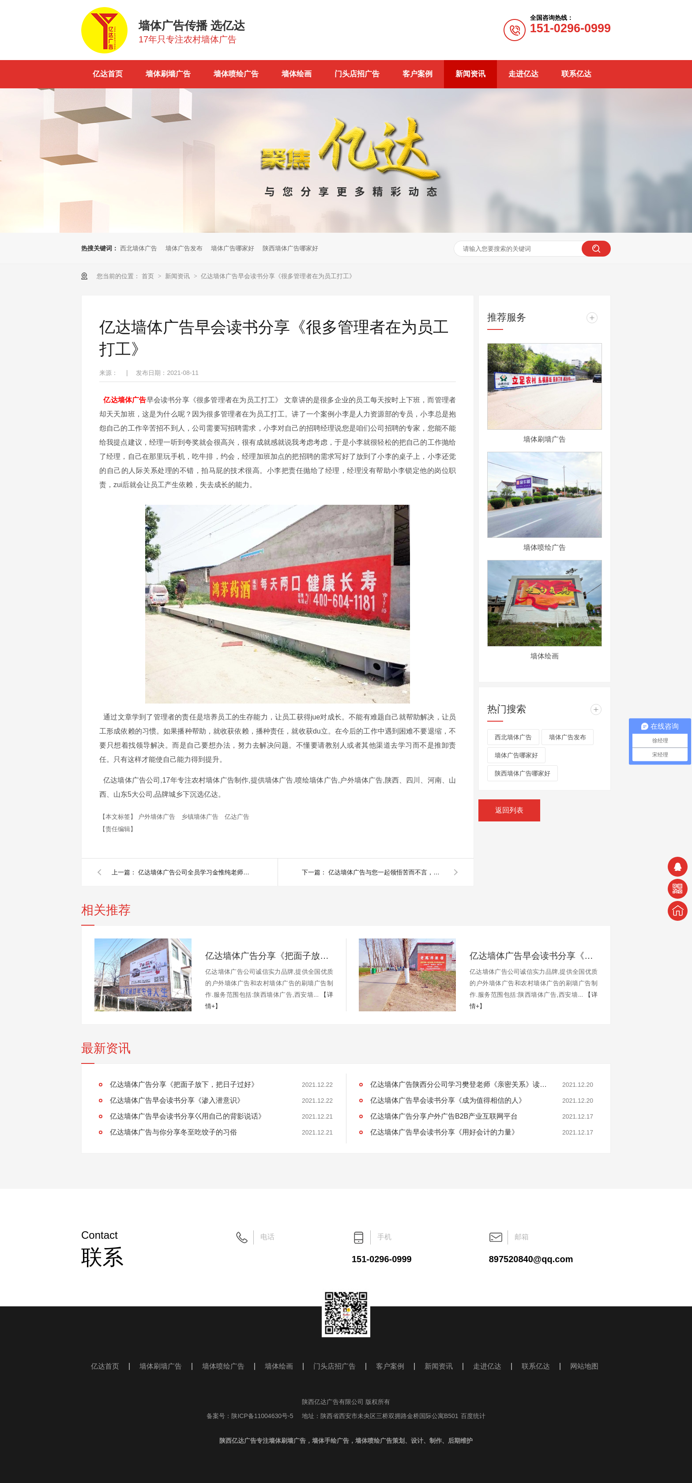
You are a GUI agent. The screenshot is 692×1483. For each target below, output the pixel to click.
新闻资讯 (470, 74)
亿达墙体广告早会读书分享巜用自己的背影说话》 (187, 1116)
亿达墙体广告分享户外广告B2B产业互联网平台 (444, 1116)
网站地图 (584, 1366)
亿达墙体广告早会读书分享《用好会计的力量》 (444, 1132)
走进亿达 (523, 74)
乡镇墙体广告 (200, 816)
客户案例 (417, 74)
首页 (149, 276)
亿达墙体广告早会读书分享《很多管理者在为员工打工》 (278, 276)
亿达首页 (108, 74)
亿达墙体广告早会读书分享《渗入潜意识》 (534, 956)
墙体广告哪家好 (232, 248)
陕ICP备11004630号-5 (262, 1415)
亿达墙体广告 (124, 400)
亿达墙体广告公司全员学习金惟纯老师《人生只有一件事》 (195, 872)
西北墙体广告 (138, 248)
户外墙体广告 (157, 816)
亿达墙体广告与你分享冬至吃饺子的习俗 (173, 1132)
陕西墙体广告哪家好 (290, 248)
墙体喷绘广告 (236, 74)
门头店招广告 (357, 74)
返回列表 (509, 810)
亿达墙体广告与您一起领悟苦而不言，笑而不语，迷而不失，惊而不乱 (385, 872)
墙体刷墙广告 (168, 74)
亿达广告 (237, 816)
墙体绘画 (297, 74)
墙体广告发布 (184, 248)
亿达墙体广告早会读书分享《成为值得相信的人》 (448, 1100)
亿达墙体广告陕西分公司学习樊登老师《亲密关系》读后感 (458, 1084)
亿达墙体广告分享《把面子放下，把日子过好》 (269, 956)
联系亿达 (576, 74)
